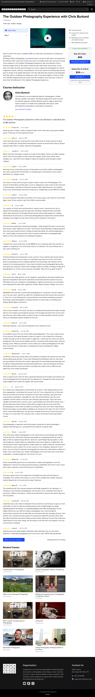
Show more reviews (14, 540)
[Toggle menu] (91, 9)
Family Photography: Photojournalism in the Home (49, 648)
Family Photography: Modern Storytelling (50, 569)
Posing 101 (39, 621)
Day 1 (7, 35)
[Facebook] (28, 683)
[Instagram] (33, 683)
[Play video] (47, 38)
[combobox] (58, 9)
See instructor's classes (23, 109)
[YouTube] (24, 683)
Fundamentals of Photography (13, 569)
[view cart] (78, 2)
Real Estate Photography (11, 647)
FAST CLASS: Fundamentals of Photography (13, 622)
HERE (30, 53)
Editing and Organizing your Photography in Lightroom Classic (50, 595)
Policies (47, 694)
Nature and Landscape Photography (15, 594)
